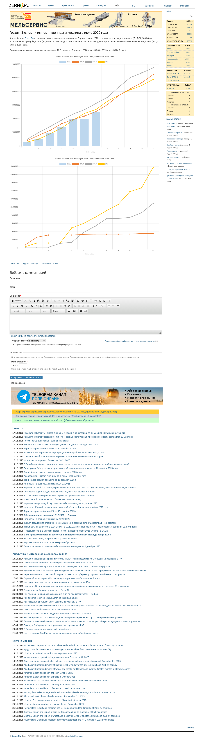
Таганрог (170, 56)
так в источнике (173, 157)
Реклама (184, 6)
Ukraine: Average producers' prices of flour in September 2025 (54, 704)
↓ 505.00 (189, 37)
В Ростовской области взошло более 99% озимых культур (53, 499)
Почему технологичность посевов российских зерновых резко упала (58, 562)
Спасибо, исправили (175, 133)
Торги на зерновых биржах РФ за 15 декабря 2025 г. (50, 511)
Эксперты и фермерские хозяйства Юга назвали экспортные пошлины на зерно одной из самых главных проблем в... (83, 605)
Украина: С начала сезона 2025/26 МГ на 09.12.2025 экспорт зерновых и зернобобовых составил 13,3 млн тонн (80, 527)
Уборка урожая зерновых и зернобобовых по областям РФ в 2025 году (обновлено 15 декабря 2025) (64, 411)
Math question (19, 361)
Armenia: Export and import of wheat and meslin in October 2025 (55, 688)
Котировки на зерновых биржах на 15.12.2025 (47, 483)
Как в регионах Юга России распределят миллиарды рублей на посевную (61, 633)
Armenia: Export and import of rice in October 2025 (48, 673)
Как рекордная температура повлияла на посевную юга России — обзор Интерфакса (67, 566)
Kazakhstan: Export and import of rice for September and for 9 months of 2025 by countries (68, 708)
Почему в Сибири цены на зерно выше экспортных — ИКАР (54, 625)
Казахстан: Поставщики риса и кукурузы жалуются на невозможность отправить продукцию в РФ (73, 558)
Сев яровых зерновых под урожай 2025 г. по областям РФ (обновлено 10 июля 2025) (56, 416)
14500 (187, 52)
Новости (40, 5)
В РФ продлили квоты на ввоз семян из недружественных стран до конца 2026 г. (67, 534)
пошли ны (171, 123)
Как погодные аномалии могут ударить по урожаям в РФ (52, 602)
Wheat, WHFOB (173, 74)
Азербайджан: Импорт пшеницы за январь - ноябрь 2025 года (55, 476)
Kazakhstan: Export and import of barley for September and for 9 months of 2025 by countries (69, 720)
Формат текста (20, 340)
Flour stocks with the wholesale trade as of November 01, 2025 (54, 696)
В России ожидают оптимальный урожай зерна (47, 629)
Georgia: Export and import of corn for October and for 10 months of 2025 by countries (65, 712)
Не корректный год (174, 139)
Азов (169, 49)
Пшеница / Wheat (50, 263)
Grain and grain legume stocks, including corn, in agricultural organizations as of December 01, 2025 (72, 661)
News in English (22, 640)
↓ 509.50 (189, 34)
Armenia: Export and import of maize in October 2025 (49, 677)
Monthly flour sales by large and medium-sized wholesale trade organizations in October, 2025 (69, 692)
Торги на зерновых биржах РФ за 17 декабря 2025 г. (50, 448)
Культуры (104, 5)
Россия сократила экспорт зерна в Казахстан (46, 440)
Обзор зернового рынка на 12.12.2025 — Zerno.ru (50, 515)
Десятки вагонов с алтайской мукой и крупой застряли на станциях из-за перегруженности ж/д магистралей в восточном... (85, 570)
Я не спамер (18, 383)
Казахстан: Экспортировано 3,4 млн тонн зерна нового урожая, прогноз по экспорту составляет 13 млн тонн (78, 437)
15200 (187, 62)
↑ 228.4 (187, 74)
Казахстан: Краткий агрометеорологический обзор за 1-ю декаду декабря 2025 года (66, 507)
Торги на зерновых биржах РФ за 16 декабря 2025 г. (50, 480)
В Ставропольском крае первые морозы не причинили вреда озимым (59, 495)
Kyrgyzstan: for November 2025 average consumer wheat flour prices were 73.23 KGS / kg (67, 649)
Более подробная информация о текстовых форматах (130, 341)
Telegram (167, 6)
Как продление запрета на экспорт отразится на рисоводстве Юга (57, 582)
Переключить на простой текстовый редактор (33, 336)
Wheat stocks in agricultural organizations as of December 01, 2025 (56, 657)
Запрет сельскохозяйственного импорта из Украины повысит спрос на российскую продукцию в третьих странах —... (83, 621)
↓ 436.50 (189, 24)
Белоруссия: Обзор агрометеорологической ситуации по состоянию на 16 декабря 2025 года (71, 468)
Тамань (170, 62)
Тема (12, 287)
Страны (88, 5)
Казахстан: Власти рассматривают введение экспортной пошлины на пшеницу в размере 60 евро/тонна (76, 586)
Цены (53, 5)
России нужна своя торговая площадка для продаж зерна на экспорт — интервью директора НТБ (73, 617)
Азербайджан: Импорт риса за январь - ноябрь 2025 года (53, 472)
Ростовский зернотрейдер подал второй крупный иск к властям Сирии (59, 491)
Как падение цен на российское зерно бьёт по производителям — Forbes (61, 594)
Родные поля (172, 151)
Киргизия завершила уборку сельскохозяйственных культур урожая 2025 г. (61, 503)
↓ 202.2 (187, 77)
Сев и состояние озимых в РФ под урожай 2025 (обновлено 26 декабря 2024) (53, 420)
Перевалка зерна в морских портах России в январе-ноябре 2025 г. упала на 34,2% (66, 531)
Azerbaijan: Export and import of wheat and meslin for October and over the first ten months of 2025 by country (77, 669)
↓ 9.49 (188, 31)
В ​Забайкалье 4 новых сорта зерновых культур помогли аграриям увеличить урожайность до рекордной (76, 464)
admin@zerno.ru (75, 736)
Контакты (149, 6)
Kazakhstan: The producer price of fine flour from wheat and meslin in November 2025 (65, 680)
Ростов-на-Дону (173, 52)
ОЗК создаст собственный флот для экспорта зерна (50, 609)
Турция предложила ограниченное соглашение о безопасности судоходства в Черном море (70, 523)
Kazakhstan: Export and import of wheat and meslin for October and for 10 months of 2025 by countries (73, 645)
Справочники (70, 5)
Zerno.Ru (29, 38)
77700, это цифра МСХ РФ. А (178, 170)
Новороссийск (172, 59)
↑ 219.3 (187, 80)
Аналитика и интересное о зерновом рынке (39, 554)
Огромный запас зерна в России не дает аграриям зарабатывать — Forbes (62, 578)
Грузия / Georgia (30, 263)
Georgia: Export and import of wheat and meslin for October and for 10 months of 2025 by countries (72, 716)
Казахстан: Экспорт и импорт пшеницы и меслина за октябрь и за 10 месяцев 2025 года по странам (74, 433)
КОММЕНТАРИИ (173, 119)
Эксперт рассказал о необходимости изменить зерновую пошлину (57, 613)
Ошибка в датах (173, 145)
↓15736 (187, 88)
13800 (187, 56)
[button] (16, 301)
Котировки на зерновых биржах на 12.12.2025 (47, 519)
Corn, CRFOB (172, 77)
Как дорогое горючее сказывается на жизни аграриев (50, 598)
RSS (133, 6)
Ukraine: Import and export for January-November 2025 (50, 653)
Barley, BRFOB (173, 80)
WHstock (170, 88)
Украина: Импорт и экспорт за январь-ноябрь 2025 (49, 542)
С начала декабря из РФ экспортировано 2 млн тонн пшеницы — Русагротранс (64, 456)
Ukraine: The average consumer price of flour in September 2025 (55, 700)
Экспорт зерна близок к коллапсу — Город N (46, 590)
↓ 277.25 (189, 27)
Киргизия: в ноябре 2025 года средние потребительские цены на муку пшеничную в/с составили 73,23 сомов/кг (80, 487)
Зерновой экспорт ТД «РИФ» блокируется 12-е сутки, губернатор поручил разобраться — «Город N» (74, 574)
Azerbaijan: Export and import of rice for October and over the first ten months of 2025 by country (70, 665)
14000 (187, 49)
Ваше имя (15, 278)
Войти (168, 11)
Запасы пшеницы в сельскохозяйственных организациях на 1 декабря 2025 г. (63, 546)
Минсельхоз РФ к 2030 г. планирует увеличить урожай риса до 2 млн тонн (61, 444)
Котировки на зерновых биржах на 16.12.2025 (47, 460)
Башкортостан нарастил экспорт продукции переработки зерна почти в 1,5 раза (64, 452)
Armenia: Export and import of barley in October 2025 (49, 684)
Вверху (190, 727)
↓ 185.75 (189, 41)
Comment (15, 296)
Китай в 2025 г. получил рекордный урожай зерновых (50, 538)
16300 (187, 59)
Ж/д (117, 5)
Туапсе (169, 66)
